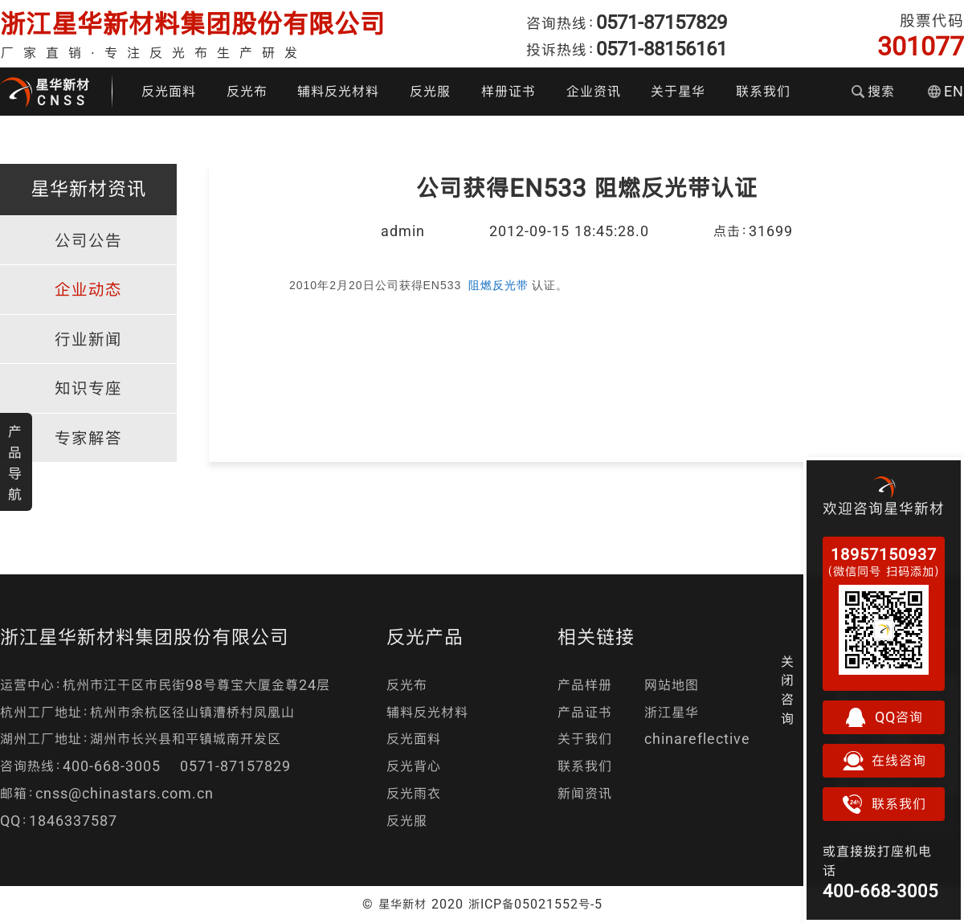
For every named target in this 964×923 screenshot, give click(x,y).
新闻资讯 (585, 793)
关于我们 (585, 738)
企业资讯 (593, 91)
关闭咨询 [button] (787, 690)
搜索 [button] (873, 91)
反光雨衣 (413, 793)
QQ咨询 (883, 717)
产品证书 (585, 712)
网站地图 (671, 685)
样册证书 (508, 91)
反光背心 (413, 766)
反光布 (247, 91)
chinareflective (697, 738)
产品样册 (585, 685)
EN (946, 91)
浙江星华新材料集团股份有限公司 (193, 24)
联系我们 (763, 91)
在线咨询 (883, 760)
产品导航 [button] (15, 462)
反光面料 (168, 91)
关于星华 (678, 91)
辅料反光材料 (338, 91)
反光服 (430, 91)
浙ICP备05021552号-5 (535, 903)
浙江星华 (671, 712)
